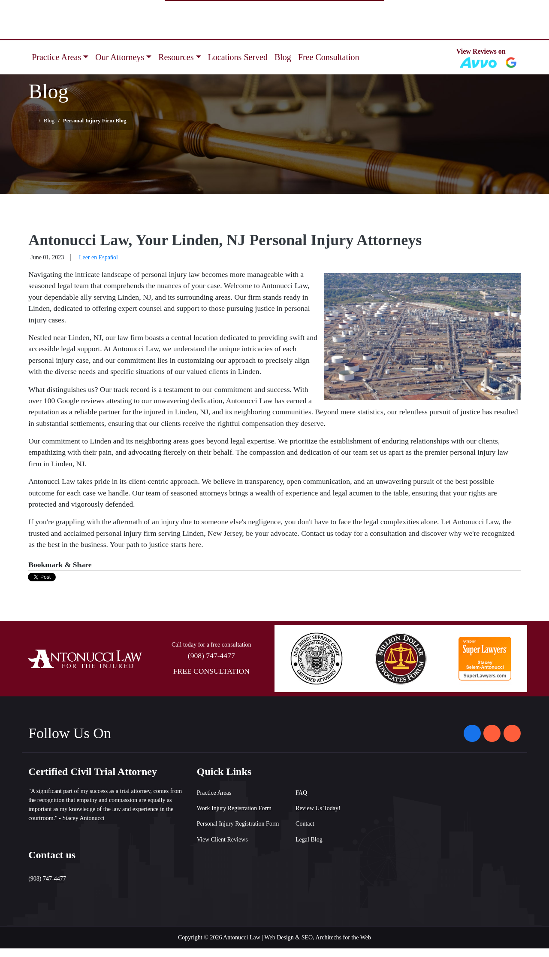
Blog (282, 57)
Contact (305, 823)
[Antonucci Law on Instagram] (492, 733)
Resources (175, 57)
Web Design (278, 937)
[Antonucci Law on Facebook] (472, 733)
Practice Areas (56, 57)
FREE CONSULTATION (211, 671)
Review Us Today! (318, 808)
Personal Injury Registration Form (238, 823)
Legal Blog (309, 839)
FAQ (301, 793)
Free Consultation (328, 57)
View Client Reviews (222, 839)
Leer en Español (98, 257)
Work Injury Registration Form (234, 808)
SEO (307, 937)
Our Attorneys (119, 57)
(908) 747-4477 (211, 655)
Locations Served (238, 57)
